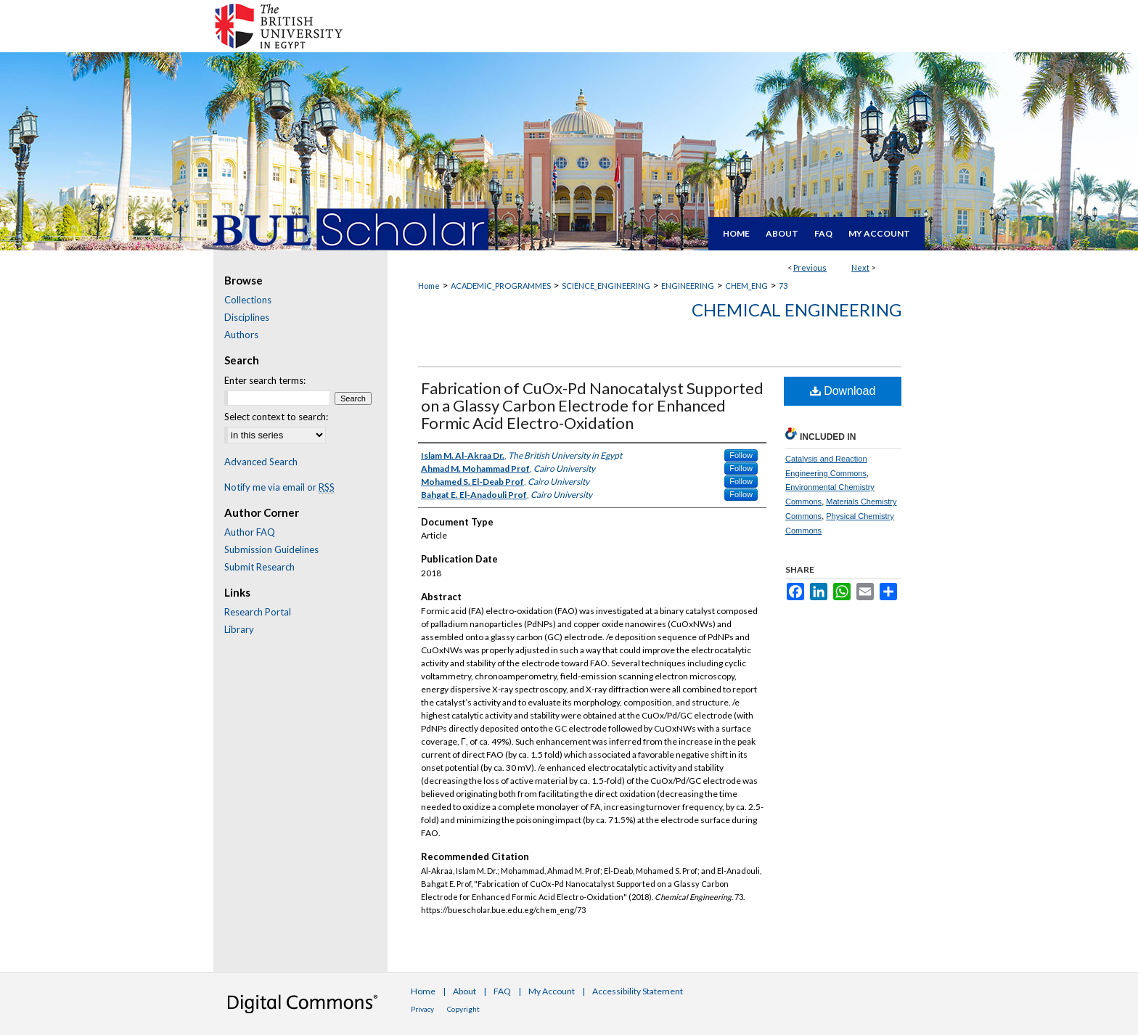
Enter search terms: (265, 380)
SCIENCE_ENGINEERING (606, 285)
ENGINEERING (687, 285)
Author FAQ (249, 532)
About (464, 991)
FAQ (502, 991)
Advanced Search (261, 461)
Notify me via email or (279, 487)
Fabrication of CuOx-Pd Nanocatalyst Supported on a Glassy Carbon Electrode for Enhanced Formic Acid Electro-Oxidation (592, 405)
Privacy (422, 1009)
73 (783, 285)
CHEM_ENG (746, 285)
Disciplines (246, 317)
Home (429, 285)
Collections (247, 300)
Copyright (463, 1009)
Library (239, 629)
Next (860, 267)
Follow (741, 455)
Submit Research (259, 567)
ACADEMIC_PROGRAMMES (501, 285)
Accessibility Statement (637, 991)
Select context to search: (276, 416)
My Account (551, 991)
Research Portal (257, 612)
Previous (810, 267)
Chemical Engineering (796, 309)
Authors (241, 334)
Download (843, 391)
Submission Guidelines (271, 549)
